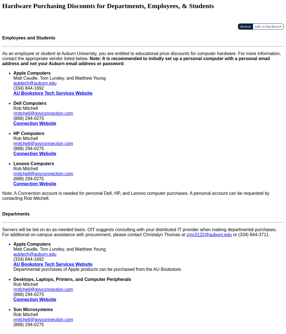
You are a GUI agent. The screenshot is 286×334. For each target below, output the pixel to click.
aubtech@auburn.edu (34, 83)
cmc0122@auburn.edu (209, 234)
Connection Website (34, 123)
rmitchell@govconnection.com (43, 113)
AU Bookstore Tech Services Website (52, 93)
